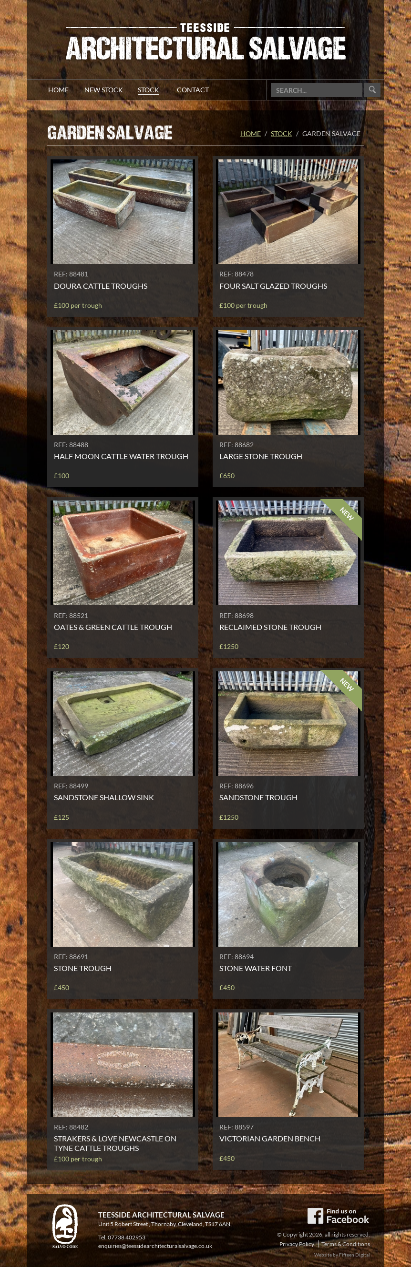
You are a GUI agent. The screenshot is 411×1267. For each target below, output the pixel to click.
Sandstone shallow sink (104, 797)
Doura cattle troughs (100, 285)
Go (372, 90)
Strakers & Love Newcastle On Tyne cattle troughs (115, 1143)
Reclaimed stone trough (270, 626)
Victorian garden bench (269, 1138)
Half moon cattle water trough (121, 456)
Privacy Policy (296, 1243)
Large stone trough (260, 456)
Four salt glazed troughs (273, 285)
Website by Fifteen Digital (342, 1254)
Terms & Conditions (345, 1243)
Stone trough (83, 967)
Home (250, 133)
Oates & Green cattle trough (113, 626)
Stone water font (255, 967)
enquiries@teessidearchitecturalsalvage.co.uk (155, 1245)
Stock (281, 133)
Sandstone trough (258, 797)
